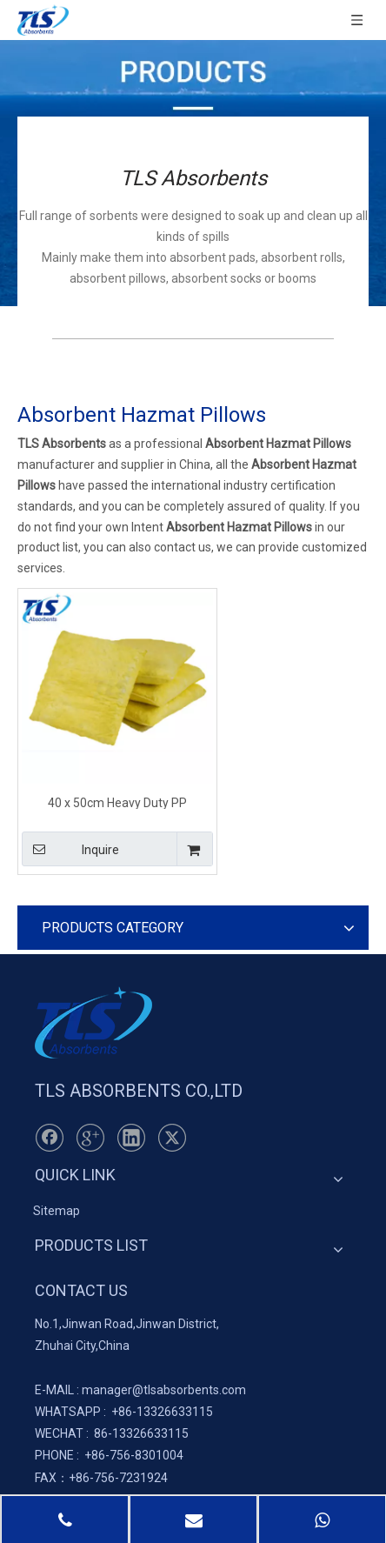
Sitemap (56, 1211)
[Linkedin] (131, 1138)
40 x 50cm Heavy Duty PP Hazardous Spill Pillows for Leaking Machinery (118, 802)
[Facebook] (49, 1138)
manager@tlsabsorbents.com (164, 1390)
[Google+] (90, 1138)
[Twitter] (172, 1138)
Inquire (70, 849)
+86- (123, 1412)
